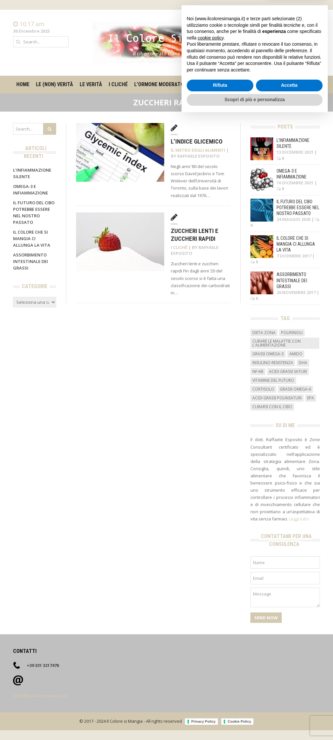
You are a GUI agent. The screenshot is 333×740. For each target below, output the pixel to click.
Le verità (91, 84)
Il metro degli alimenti (225, 84)
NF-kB (257, 371)
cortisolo (263, 389)
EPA (310, 398)
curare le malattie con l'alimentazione (276, 343)
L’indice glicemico (196, 141)
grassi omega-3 (268, 354)
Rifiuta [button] (220, 708)
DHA (303, 362)
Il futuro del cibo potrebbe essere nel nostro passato (298, 207)
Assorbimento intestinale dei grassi (30, 261)
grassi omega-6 (295, 389)
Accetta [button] (289, 708)
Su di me (270, 84)
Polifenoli (292, 332)
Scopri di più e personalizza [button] (255, 722)
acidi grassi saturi (288, 371)
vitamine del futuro (273, 380)
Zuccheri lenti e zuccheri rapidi (194, 235)
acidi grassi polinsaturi (277, 398)
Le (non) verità (54, 84)
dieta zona (264, 332)
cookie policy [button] (210, 660)
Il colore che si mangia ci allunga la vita (31, 238)
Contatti (311, 31)
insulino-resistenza (272, 362)
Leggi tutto (299, 519)
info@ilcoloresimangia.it (40, 696)
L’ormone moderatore (161, 84)
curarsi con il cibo (272, 406)
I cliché (118, 84)
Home (314, 24)
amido (295, 354)
